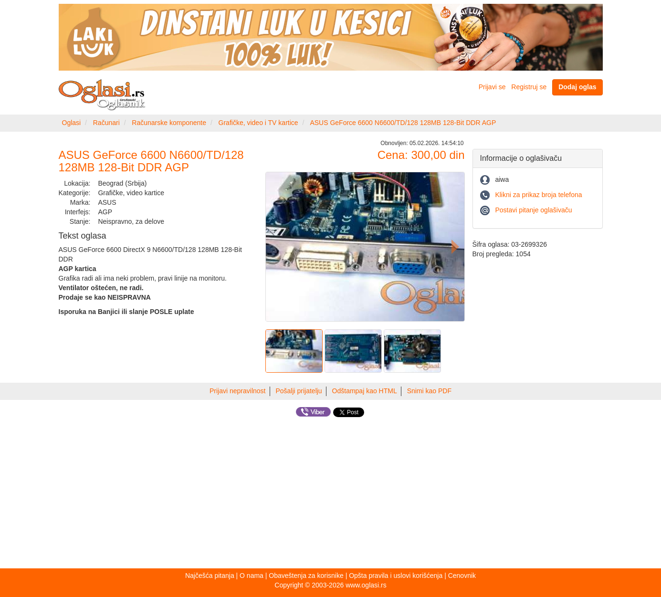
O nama (251, 575)
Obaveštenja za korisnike (306, 575)
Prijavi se (492, 87)
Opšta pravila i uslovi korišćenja (395, 575)
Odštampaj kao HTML (364, 391)
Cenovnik (462, 575)
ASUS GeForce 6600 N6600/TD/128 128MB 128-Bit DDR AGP (403, 122)
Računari (106, 122)
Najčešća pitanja (209, 575)
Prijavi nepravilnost (238, 391)
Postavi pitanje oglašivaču (533, 210)
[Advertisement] (331, 494)
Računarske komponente (169, 122)
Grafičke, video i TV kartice (258, 122)
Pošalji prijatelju (298, 391)
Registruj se (528, 87)
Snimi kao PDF (429, 391)
